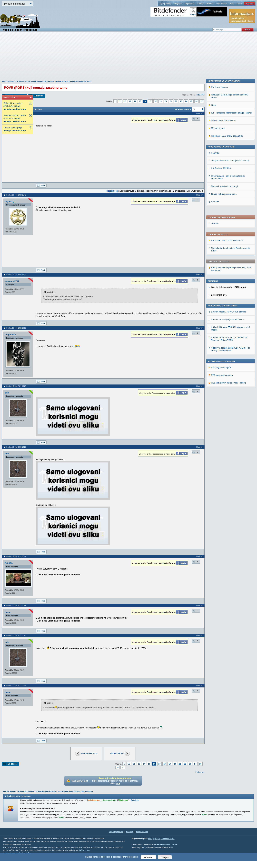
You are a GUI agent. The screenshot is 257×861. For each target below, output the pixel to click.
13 (130, 101)
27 (202, 101)
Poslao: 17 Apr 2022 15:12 (16, 685)
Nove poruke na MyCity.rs (221, 373)
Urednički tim (142, 832)
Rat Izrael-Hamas (219, 313)
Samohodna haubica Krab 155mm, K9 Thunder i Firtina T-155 (229, 252)
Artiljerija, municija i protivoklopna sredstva (35, 81)
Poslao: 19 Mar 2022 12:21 (16, 447)
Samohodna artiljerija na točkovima (227, 233)
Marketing (249, 4)
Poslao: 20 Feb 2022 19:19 (16, 275)
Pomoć (239, 4)
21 (171, 101)
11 (120, 101)
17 (150, 101)
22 (176, 101)
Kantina (201, 4)
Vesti (150, 839)
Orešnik (214, 137)
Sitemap (129, 832)
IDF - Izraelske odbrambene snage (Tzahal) (231, 339)
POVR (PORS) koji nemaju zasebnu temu (73, 81)
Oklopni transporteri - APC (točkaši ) (14, 106)
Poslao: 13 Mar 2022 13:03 (16, 386)
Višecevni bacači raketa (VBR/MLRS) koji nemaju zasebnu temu (230, 262)
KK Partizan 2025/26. (221, 394)
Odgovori (38, 95)
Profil (43, 186)
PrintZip (9, 563)
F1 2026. (215, 379)
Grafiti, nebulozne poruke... (224, 420)
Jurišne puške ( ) (14, 129)
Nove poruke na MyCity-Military (224, 307)
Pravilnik (210, 4)
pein (7, 393)
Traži (232, 4)
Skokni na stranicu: (183, 109)
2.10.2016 (201, 95)
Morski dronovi (218, 354)
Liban (213, 331)
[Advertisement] (128, 57)
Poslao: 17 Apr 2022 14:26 (16, 605)
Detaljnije (135, 800)
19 (161, 101)
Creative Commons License (166, 844)
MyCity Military (165, 4)
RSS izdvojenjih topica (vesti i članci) (228, 296)
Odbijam (165, 857)
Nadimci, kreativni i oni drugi (224, 412)
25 (191, 101)
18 (156, 101)
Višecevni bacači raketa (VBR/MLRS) (14, 118)
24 (186, 101)
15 (140, 101)
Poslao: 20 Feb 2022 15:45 (16, 195)
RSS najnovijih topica (221, 281)
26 (197, 101)
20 (166, 101)
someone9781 (12, 281)
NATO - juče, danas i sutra (223, 346)
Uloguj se (178, 4)
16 (145, 101)
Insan (7, 612)
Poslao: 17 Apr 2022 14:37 (16, 635)
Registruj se (189, 4)
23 (181, 101)
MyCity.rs (156, 839)
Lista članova (221, 4)
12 (125, 101)
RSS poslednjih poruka (222, 288)
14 (135, 101)
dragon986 (10, 334)
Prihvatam (148, 857)
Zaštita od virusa (167, 839)
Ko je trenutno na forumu (18, 796)
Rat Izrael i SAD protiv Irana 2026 (227, 154)
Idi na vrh (200, 772)
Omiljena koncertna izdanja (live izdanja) (230, 386)
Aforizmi (215, 428)
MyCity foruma (84, 850)
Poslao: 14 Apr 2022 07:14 (16, 556)
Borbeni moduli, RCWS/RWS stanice (228, 225)
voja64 (8, 201)
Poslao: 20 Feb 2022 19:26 (16, 328)
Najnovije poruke (116, 832)
